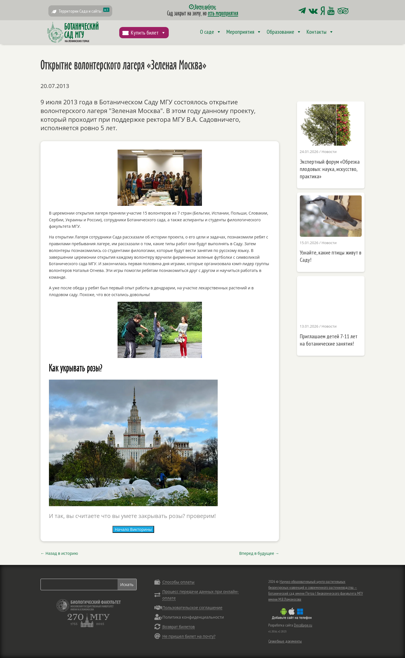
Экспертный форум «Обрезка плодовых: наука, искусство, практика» (330, 169)
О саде (210, 31)
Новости (328, 151)
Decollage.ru (303, 625)
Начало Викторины (133, 529)
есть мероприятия (223, 13)
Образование (284, 31)
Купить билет (148, 32)
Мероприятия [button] (244, 31)
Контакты (320, 31)
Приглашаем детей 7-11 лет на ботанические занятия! (328, 340)
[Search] (79, 584)
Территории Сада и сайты (83, 11)
